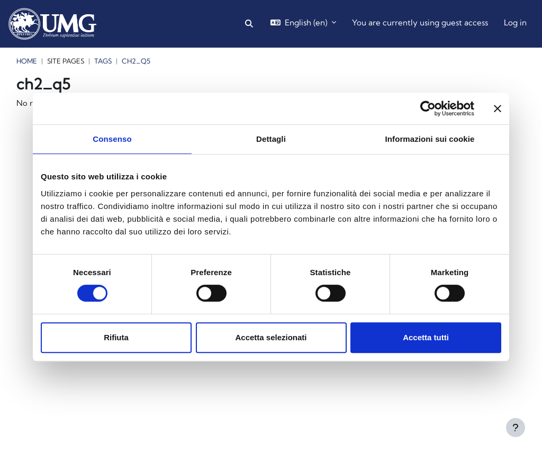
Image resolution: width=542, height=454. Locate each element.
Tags (103, 61)
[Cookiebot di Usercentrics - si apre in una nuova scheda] (428, 108)
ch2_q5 (136, 61)
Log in (515, 22)
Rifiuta (116, 337)
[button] (249, 24)
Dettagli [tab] (271, 138)
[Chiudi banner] (497, 108)
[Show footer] (515, 427)
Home (26, 61)
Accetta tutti (426, 337)
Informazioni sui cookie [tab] (430, 138)
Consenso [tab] (112, 138)
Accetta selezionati (270, 337)
